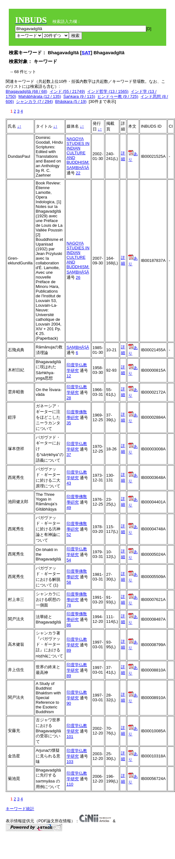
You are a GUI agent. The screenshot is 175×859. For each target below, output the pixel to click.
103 (70, 761)
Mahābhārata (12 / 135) (39, 96)
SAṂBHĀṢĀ (78, 347)
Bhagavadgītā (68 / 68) (26, 91)
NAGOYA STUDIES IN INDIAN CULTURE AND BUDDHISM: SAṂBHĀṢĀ (78, 153)
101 (70, 736)
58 (69, 582)
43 (69, 483)
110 (70, 784)
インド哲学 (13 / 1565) (108, 91)
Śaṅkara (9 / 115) (79, 96)
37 (69, 454)
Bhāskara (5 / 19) (71, 101)
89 (69, 650)
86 (69, 625)
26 (78, 277)
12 (69, 376)
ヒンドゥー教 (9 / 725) (117, 96)
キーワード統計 (20, 808)
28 (69, 397)
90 (69, 703)
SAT (86, 52)
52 (69, 534)
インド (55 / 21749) (67, 91)
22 (78, 173)
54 (69, 560)
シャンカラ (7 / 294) (34, 101)
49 (69, 507)
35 (69, 423)
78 (69, 605)
